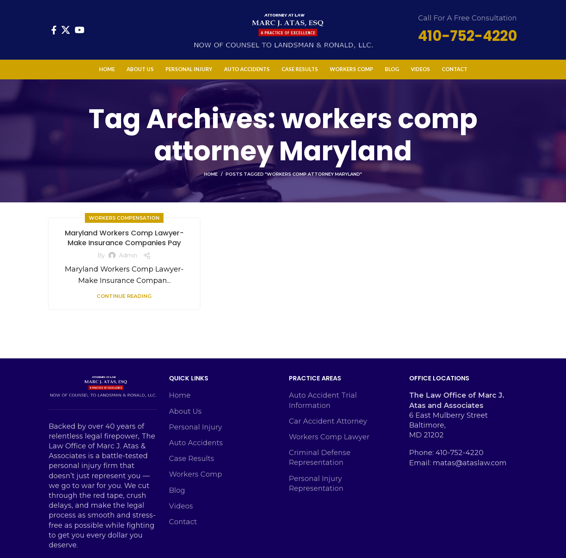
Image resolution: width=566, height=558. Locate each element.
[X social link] (65, 30)
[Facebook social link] (54, 30)
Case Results (191, 458)
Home (211, 174)
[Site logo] (283, 29)
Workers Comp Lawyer (329, 437)
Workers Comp (195, 474)
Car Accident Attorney (328, 421)
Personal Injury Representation (316, 483)
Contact (183, 522)
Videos (181, 506)
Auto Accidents (196, 443)
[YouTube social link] (79, 30)
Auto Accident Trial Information (323, 400)
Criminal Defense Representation (320, 457)
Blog (177, 490)
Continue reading (124, 296)
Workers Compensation (124, 218)
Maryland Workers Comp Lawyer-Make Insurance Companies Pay (124, 238)
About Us (185, 411)
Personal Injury (195, 427)
